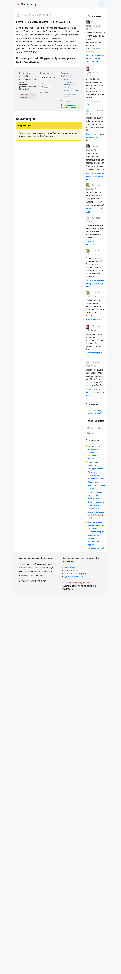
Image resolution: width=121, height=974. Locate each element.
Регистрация (71, 570)
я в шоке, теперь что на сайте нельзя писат (95, 495)
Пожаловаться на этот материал (68, 106)
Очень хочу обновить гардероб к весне (95, 465)
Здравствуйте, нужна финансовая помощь (96, 485)
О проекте (70, 567)
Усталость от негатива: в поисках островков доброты (94, 452)
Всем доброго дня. (94, 319)
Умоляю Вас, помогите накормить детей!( (96, 545)
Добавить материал (74, 576)
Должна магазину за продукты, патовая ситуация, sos (95, 58)
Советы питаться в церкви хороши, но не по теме (96, 525)
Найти (90, 433)
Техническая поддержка (77, 583)
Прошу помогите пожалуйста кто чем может (95, 392)
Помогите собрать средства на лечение (96, 535)
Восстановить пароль (75, 573)
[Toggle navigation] (102, 4)
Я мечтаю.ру (26, 4)
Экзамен (45, 87)
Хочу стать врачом (71, 90)
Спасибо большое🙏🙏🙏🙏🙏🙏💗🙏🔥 (96, 515)
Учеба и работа (48, 77)
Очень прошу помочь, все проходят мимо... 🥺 (95, 137)
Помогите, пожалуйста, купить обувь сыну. (96, 475)
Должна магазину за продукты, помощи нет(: (95, 176)
